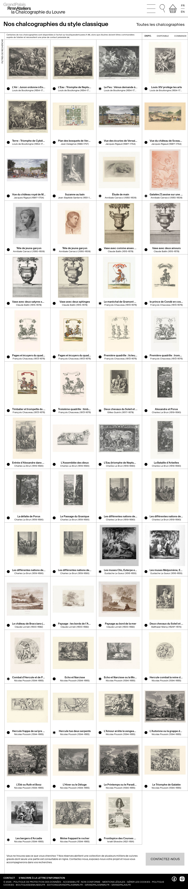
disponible (161, 36)
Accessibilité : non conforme (81, 882)
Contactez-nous (165, 859)
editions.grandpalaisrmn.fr (65, 885)
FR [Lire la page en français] (183, 5)
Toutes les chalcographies (160, 25)
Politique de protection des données (37, 882)
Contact (9, 878)
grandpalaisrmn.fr (97, 885)
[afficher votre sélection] (173, 8)
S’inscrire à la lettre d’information (42, 878)
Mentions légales (113, 882)
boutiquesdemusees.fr (30, 885)
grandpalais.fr (121, 885)
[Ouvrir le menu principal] (151, 8)
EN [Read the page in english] (183, 11)
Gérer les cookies (138, 882)
